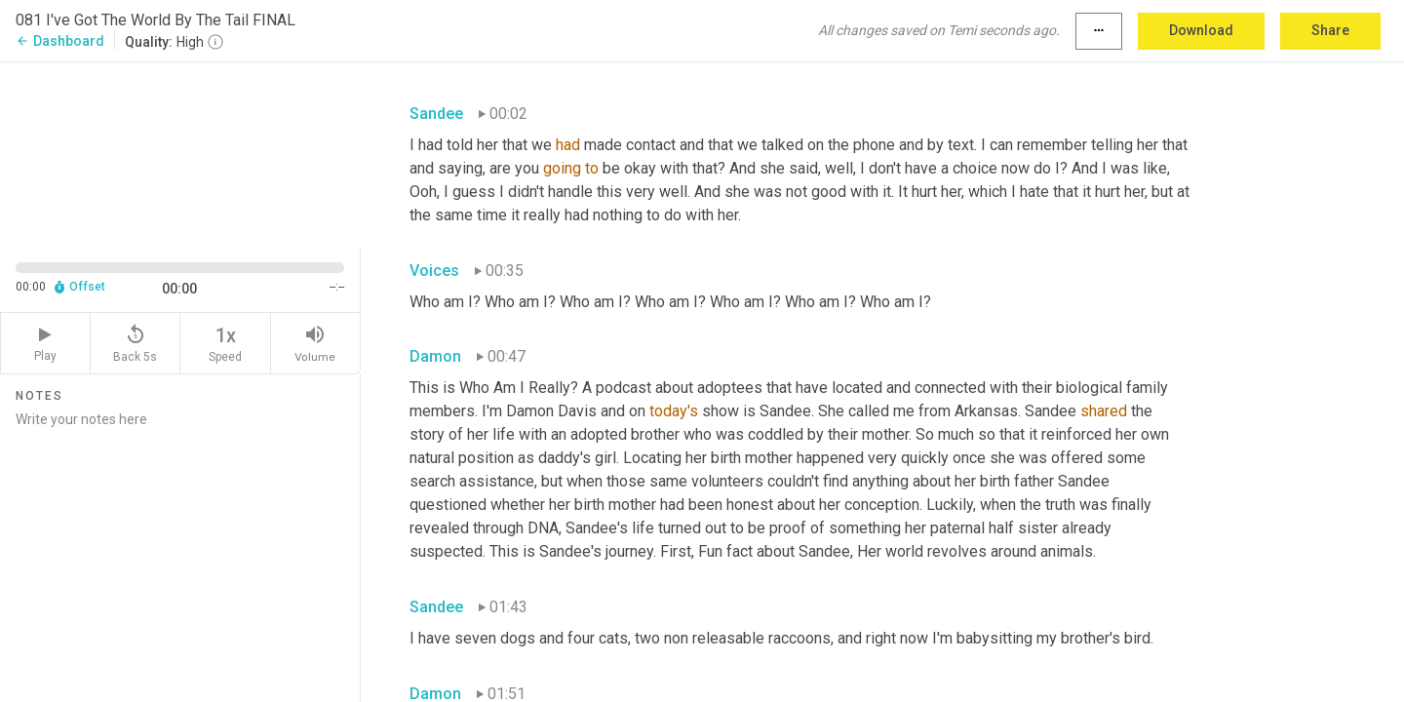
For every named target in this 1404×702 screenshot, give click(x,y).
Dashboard (60, 41)
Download (1201, 30)
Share (1330, 30)
